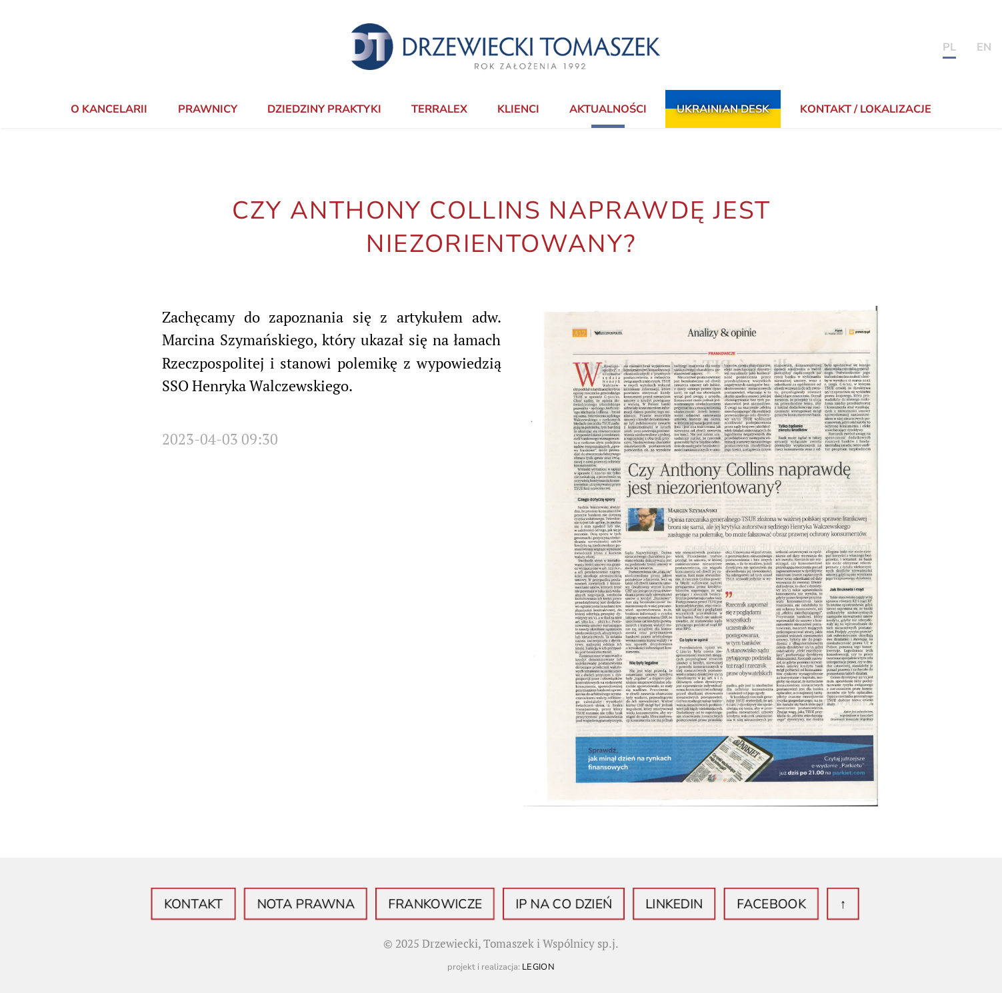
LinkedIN (655, 904)
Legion (538, 967)
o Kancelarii (109, 109)
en (984, 47)
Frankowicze (442, 904)
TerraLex (439, 109)
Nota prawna (327, 904)
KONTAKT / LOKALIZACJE (865, 109)
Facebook (742, 904)
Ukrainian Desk (723, 109)
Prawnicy (207, 109)
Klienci (518, 109)
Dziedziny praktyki (324, 109)
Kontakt (227, 904)
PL (949, 47)
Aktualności (608, 109)
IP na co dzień (557, 904)
